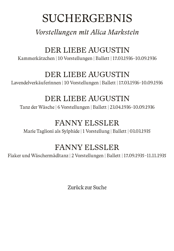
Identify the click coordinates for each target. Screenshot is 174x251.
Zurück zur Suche (87, 187)
